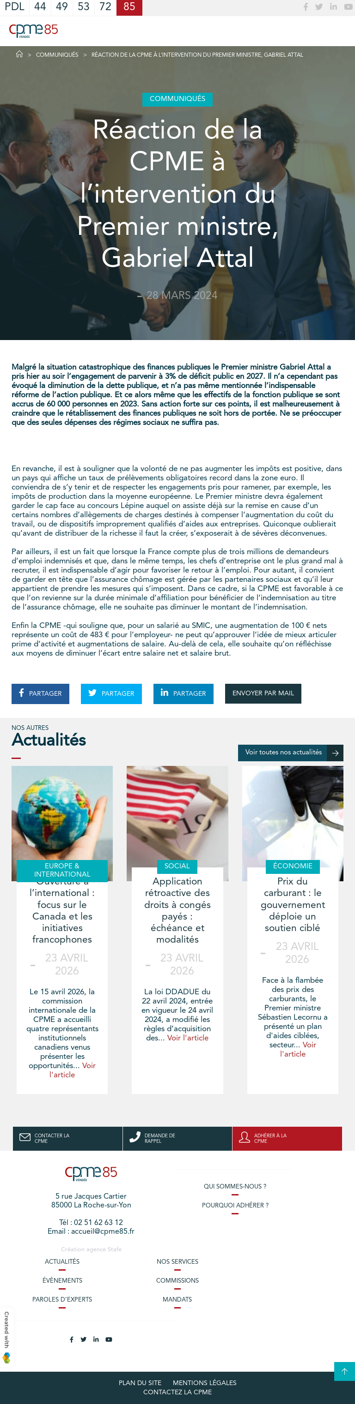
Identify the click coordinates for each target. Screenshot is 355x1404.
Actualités (62, 1262)
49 (62, 7)
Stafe (115, 1250)
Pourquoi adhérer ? (235, 1206)
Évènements (62, 1281)
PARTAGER (40, 693)
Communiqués (57, 55)
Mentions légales (205, 1383)
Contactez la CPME (177, 1392)
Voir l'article (187, 1038)
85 (129, 7)
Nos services (177, 1262)
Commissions (177, 1281)
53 (84, 7)
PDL (14, 7)
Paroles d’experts (62, 1300)
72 (105, 7)
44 (40, 7)
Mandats (177, 1300)
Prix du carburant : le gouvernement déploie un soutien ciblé (293, 905)
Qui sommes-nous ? (235, 1187)
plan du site (140, 1383)
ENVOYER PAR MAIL (263, 693)
